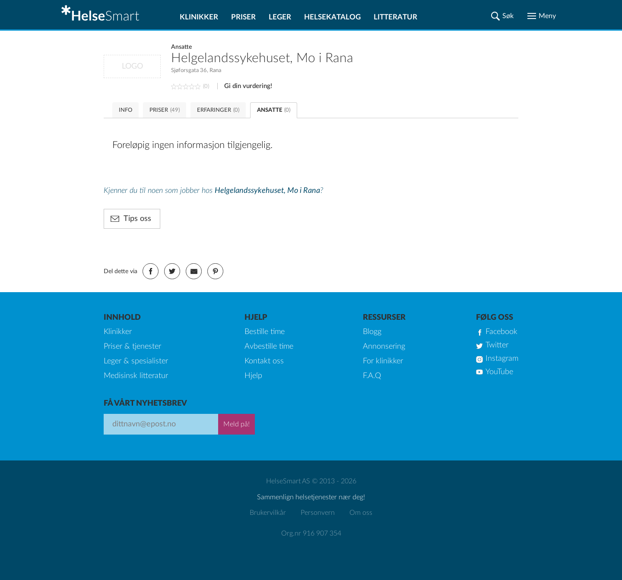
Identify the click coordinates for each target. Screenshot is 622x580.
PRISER (164, 110)
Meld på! (236, 424)
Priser (243, 17)
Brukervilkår (268, 512)
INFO (125, 110)
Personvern (318, 512)
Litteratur (395, 17)
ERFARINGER (218, 110)
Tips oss (137, 219)
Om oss (360, 512)
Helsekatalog (332, 17)
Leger (280, 17)
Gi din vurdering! (248, 86)
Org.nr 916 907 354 (311, 533)
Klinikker (199, 17)
